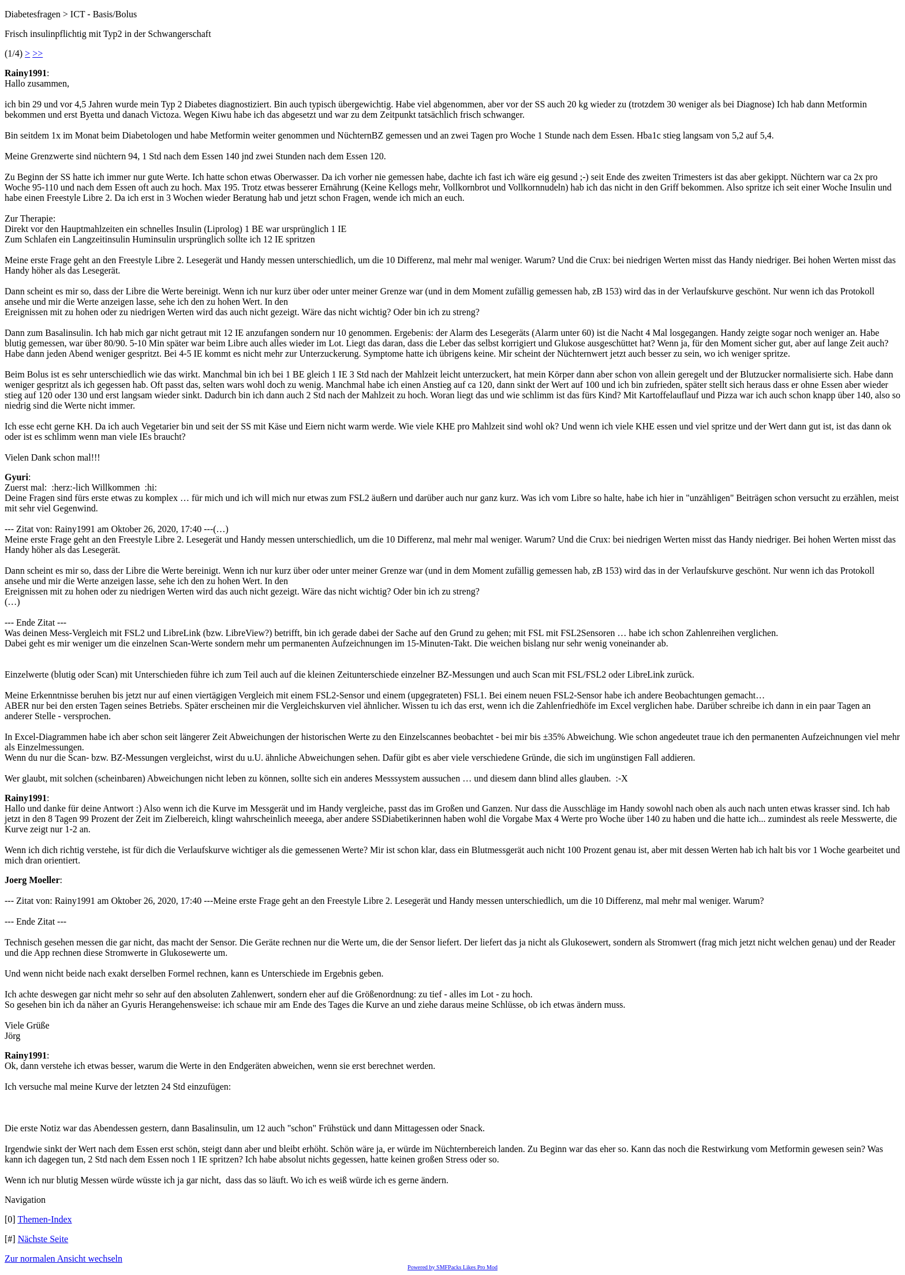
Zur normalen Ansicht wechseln (63, 1258)
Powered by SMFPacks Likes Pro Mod (452, 1267)
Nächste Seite (43, 1239)
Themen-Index (44, 1219)
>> (37, 53)
